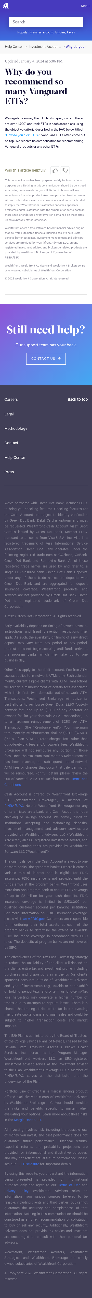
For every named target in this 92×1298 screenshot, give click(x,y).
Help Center (14, 457)
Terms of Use (69, 1185)
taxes (71, 32)
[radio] (55, 170)
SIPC (19, 806)
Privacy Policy (16, 1191)
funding (60, 32)
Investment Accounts (45, 47)
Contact (11, 443)
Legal (9, 414)
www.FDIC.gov (33, 919)
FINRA (9, 806)
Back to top (78, 399)
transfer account (41, 32)
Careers (11, 399)
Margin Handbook (27, 1120)
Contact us (46, 359)
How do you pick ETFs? (22, 135)
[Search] (39, 22)
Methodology (15, 428)
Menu (85, 6)
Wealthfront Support (14, 47)
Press (9, 472)
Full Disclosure (28, 1164)
